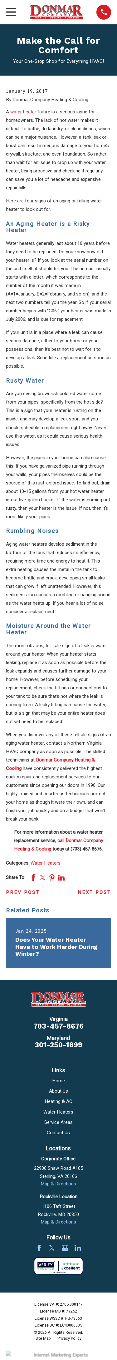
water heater (23, 111)
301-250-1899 (58, 1045)
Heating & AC (58, 1101)
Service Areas (58, 1122)
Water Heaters (46, 863)
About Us (58, 1091)
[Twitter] (52, 1248)
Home (58, 1080)
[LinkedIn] (78, 1248)
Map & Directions (58, 1183)
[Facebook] (39, 1248)
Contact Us (58, 1132)
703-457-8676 (58, 1026)
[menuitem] (43, 1339)
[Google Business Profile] (65, 1248)
